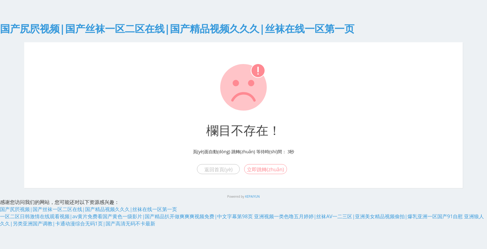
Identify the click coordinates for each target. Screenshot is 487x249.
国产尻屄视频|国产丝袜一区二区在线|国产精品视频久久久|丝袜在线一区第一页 (177, 28)
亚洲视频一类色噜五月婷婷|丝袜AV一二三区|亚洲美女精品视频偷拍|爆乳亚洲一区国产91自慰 (358, 216)
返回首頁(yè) (218, 169)
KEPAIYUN (252, 196)
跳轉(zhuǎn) (243, 151)
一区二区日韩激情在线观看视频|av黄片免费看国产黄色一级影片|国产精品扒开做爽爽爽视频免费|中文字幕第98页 (126, 216)
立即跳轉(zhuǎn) (265, 169)
